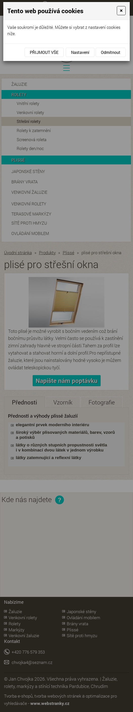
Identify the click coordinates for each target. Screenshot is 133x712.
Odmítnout (110, 52)
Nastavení (80, 52)
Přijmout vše (44, 52)
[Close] (121, 10)
